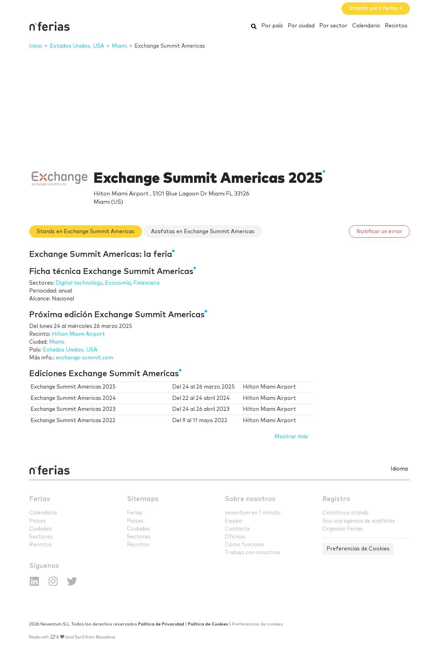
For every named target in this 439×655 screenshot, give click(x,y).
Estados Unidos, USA (70, 350)
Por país (272, 25)
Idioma (399, 469)
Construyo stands (345, 512)
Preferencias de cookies (257, 624)
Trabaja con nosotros (252, 552)
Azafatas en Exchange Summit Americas (202, 231)
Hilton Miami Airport (78, 334)
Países (37, 521)
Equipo (233, 521)
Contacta (237, 529)
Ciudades (40, 529)
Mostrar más (291, 436)
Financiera (146, 283)
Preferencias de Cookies (358, 548)
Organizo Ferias (342, 529)
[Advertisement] (219, 105)
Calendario (366, 25)
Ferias (39, 499)
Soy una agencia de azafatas (358, 521)
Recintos (396, 25)
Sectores (41, 536)
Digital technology (79, 283)
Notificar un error (379, 231)
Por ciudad (301, 25)
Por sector (333, 25)
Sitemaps (142, 499)
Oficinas (235, 536)
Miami (56, 342)
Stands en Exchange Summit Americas (85, 231)
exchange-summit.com (84, 357)
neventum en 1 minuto (253, 512)
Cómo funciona (244, 544)
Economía (118, 283)
